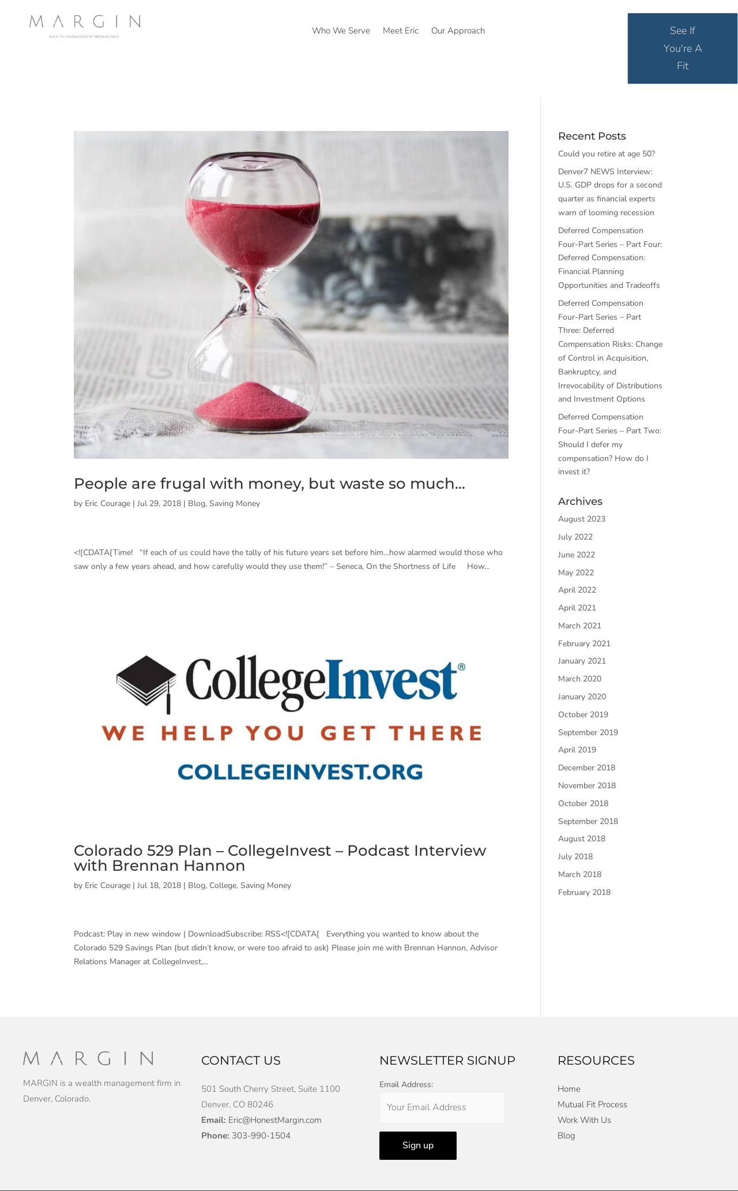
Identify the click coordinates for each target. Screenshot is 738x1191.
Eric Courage (107, 503)
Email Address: (406, 1084)
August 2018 (581, 838)
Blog (196, 503)
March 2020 (579, 678)
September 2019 (588, 732)
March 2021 (579, 625)
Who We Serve (341, 31)
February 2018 (584, 892)
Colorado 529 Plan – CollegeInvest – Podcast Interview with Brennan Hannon (280, 858)
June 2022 (576, 554)
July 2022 (575, 536)
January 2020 (582, 696)
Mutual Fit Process (592, 1104)
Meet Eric (401, 31)
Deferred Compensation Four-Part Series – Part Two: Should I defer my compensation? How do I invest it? (609, 444)
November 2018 (587, 785)
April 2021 (577, 607)
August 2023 (581, 519)
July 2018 (575, 856)
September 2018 (588, 821)
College (222, 885)
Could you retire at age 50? (606, 153)
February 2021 (584, 643)
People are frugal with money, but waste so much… (269, 483)
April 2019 (577, 749)
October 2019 (583, 714)
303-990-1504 (261, 1135)
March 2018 (579, 874)
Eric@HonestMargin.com (275, 1120)
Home (569, 1089)
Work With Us (584, 1120)
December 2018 (586, 767)
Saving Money (234, 503)
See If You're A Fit (683, 48)
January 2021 (582, 661)
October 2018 (583, 803)
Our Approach (458, 31)
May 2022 (576, 572)
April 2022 (577, 590)
